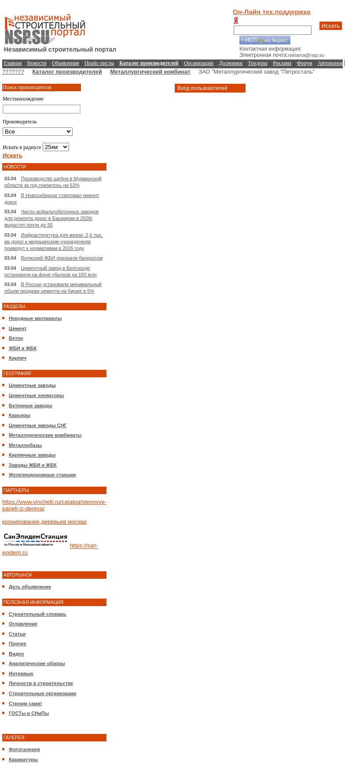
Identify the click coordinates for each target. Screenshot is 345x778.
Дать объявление (30, 586)
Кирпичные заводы (32, 455)
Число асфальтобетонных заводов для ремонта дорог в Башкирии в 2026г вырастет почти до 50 (51, 218)
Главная (13, 63)
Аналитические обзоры (37, 663)
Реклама (282, 63)
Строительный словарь (37, 614)
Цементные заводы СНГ (38, 425)
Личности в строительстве (41, 683)
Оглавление (23, 623)
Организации (198, 63)
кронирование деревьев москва (44, 521)
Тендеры (258, 63)
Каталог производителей (67, 71)
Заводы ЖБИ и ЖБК (33, 465)
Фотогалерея (24, 749)
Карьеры (19, 415)
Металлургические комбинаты (45, 435)
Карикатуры (23, 759)
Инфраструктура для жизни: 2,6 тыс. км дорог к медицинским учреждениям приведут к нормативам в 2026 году (53, 241)
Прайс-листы (99, 63)
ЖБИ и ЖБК (23, 348)
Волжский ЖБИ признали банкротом (62, 258)
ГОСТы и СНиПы (29, 713)
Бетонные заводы (30, 405)
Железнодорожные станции (42, 474)
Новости (37, 63)
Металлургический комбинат (150, 71)
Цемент (17, 328)
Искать (331, 25)
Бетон (16, 338)
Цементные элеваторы (36, 395)
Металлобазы (25, 445)
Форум (304, 63)
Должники (230, 63)
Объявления (65, 63)
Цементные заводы (32, 385)
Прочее (17, 643)
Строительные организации (42, 693)
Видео (16, 653)
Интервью (21, 673)
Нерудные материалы (35, 318)
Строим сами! (25, 703)
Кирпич (17, 358)
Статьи (17, 634)
